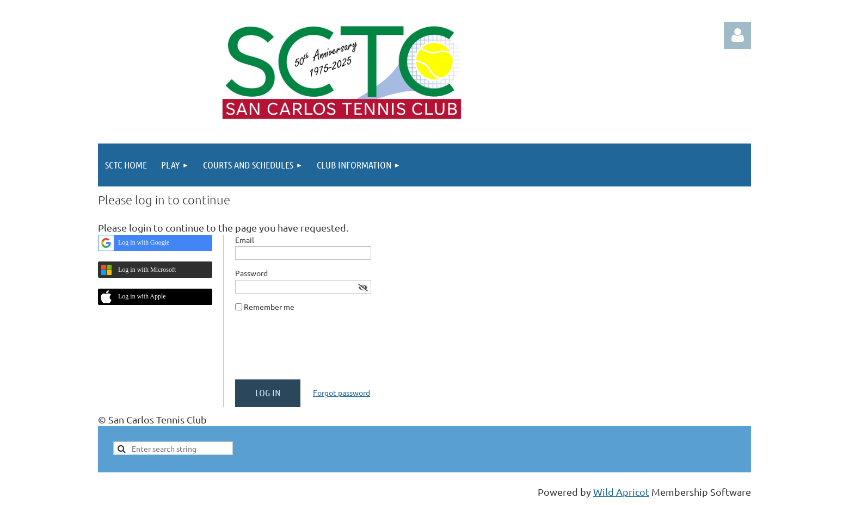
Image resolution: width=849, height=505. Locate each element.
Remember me (269, 306)
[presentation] (318, 350)
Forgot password (341, 392)
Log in (737, 35)
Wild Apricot (621, 491)
